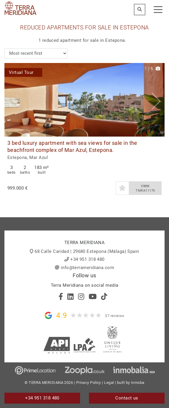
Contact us (126, 398)
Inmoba (137, 382)
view (145, 188)
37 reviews (114, 316)
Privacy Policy (88, 382)
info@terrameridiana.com (87, 267)
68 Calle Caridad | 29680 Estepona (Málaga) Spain (87, 251)
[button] (158, 100)
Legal (109, 382)
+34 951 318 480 (87, 259)
